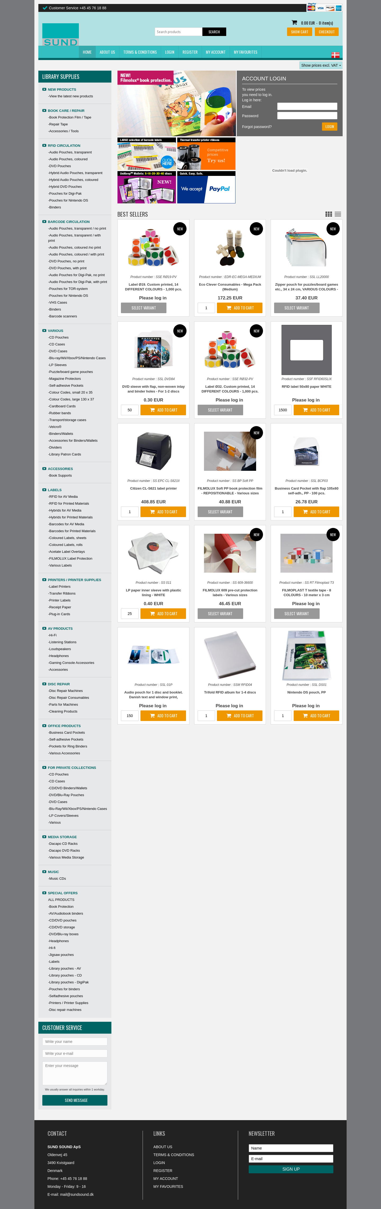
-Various (54, 822)
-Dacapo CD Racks (63, 844)
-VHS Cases (57, 302)
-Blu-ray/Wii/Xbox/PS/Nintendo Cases (77, 358)
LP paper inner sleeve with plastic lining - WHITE (153, 592)
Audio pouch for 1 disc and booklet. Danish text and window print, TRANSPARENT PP (153, 695)
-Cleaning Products (63, 711)
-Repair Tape (58, 124)
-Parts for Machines (63, 704)
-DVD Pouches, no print (66, 261)
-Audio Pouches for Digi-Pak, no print (76, 275)
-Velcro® (54, 427)
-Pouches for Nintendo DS (68, 200)
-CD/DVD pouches (62, 920)
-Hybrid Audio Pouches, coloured (73, 180)
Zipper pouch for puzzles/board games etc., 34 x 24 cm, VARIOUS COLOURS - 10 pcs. (306, 287)
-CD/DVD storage (61, 927)
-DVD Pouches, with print (67, 268)
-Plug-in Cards (59, 614)
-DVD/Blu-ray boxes (63, 934)
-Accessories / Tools (63, 131)
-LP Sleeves (57, 365)
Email (246, 106)
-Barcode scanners (62, 316)
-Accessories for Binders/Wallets (73, 440)
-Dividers (55, 447)
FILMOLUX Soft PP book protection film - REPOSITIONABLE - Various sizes (230, 490)
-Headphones (58, 656)
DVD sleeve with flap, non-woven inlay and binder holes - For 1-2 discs (153, 389)
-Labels (54, 962)
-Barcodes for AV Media (66, 524)
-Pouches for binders (64, 989)
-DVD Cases (57, 351)
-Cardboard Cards (62, 406)
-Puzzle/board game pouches (70, 372)
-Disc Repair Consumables (68, 698)
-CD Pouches (58, 337)
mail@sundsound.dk (77, 1194)
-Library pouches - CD (65, 975)
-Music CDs (57, 878)
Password (250, 116)
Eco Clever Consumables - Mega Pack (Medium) (230, 286)
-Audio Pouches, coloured (68, 159)
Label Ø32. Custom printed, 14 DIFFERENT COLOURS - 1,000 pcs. (230, 389)
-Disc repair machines (64, 1010)
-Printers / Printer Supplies (68, 1003)
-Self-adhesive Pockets (65, 385)
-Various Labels (60, 565)
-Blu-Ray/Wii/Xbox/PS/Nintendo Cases (77, 809)
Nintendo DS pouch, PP (306, 692)
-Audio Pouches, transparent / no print (77, 228)
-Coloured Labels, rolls (65, 545)
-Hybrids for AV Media (64, 510)
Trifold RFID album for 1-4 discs (230, 692)
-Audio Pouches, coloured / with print (76, 254)
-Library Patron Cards (64, 454)
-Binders (54, 207)
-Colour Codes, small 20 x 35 (70, 392)
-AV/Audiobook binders (65, 913)
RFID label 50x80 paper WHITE (307, 387)
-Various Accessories (64, 753)
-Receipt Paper (59, 607)
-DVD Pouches (59, 166)
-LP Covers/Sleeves (63, 816)
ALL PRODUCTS (61, 900)
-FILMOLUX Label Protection (70, 558)
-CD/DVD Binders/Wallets (67, 788)
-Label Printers (59, 586)
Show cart (299, 31)
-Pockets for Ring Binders (67, 746)
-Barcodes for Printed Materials (72, 531)
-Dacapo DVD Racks (64, 850)
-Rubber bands (59, 413)
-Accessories (58, 670)
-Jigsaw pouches (61, 955)
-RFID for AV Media (63, 497)
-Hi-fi (51, 948)
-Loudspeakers (59, 649)
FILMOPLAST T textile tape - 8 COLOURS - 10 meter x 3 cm (306, 592)
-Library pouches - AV (64, 968)
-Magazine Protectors (64, 379)
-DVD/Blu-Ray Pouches (66, 795)
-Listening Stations (62, 642)
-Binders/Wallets (60, 434)
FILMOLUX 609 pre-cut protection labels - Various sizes (230, 592)
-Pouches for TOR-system (68, 289)
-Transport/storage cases (67, 420)
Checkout (327, 31)
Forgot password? (257, 127)
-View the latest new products (70, 96)
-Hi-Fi (52, 635)
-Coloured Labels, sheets (67, 538)
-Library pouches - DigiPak (68, 982)
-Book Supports (60, 475)
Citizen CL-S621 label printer (153, 488)
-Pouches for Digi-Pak (64, 193)
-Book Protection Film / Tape (69, 117)
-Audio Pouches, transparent (70, 152)
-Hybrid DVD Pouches (65, 187)
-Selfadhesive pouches (65, 996)
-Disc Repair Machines (65, 691)
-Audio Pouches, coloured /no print (74, 247)
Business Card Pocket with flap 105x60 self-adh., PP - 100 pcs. (307, 490)
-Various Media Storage (66, 857)
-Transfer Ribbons (62, 593)
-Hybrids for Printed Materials (70, 517)
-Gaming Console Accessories (71, 663)
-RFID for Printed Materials (68, 503)
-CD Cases (56, 344)
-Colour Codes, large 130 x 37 (71, 399)
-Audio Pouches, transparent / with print (74, 238)
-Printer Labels (59, 600)
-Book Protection (61, 907)
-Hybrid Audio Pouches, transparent (75, 173)
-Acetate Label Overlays (66, 552)
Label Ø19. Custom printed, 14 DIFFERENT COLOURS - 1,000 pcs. (153, 286)
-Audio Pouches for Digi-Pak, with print (77, 282)
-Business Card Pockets (66, 732)
